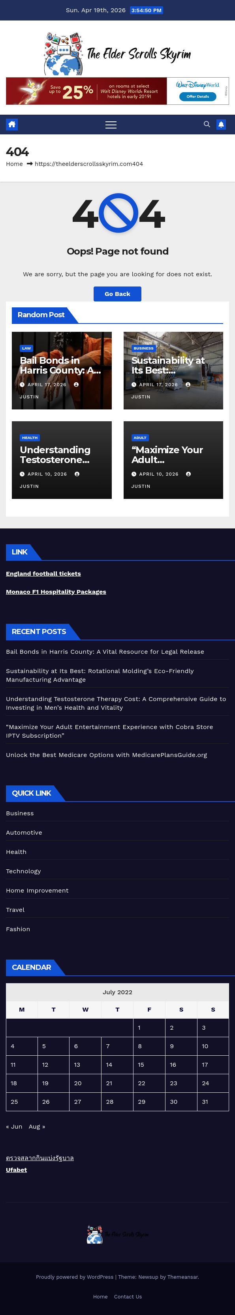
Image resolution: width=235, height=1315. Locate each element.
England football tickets (43, 573)
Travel (15, 909)
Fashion (18, 929)
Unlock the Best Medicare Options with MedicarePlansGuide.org (106, 755)
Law (26, 348)
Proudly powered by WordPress (75, 1277)
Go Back (117, 294)
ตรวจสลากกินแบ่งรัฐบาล (40, 1158)
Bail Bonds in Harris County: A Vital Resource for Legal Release (105, 651)
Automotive (24, 832)
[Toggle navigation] (111, 124)
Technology (23, 871)
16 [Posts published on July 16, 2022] (173, 1064)
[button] (207, 124)
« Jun (14, 1126)
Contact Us (128, 1297)
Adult (140, 437)
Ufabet (16, 1170)
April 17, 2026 (48, 384)
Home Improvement (37, 890)
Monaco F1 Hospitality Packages (56, 591)
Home (14, 163)
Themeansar (182, 1277)
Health (30, 437)
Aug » (36, 1126)
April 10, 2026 (48, 474)
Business (144, 348)
